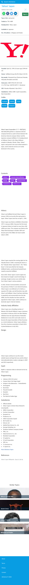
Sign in (25, 14)
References (17, 184)
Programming (21, 180)
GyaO (12, 180)
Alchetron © (7, 577)
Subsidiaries (7, 184)
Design (5, 180)
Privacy (4, 568)
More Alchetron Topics (7, 449)
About (3, 559)
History (5, 177)
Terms (3, 563)
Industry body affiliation (17, 177)
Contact (4, 572)
